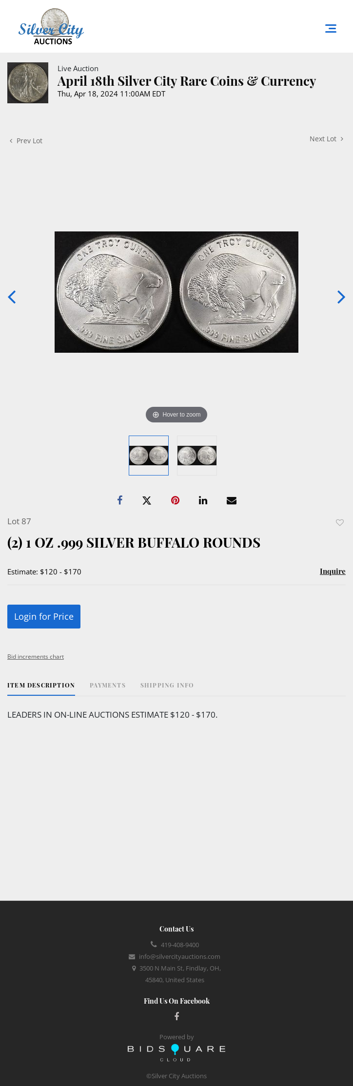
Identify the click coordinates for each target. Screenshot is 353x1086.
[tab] (41, 689)
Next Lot (326, 138)
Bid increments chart (35, 656)
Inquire (333, 571)
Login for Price (44, 616)
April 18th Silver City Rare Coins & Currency (187, 80)
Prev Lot (26, 140)
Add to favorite (340, 522)
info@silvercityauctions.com (179, 956)
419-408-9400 (180, 944)
